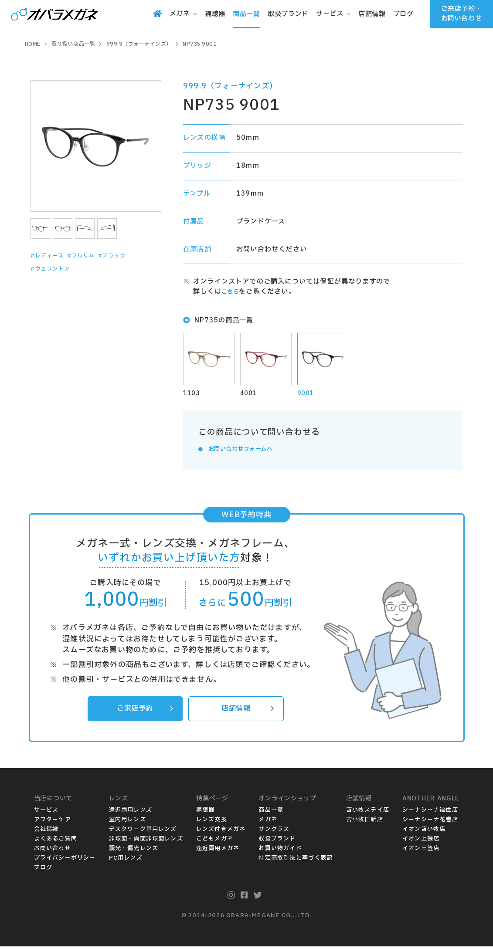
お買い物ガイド (280, 851)
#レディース (51, 255)
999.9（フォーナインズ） (230, 86)
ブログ (43, 870)
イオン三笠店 (420, 851)
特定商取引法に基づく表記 (295, 860)
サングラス (273, 831)
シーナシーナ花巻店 (430, 822)
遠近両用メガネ (217, 851)
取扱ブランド (277, 841)
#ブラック (128, 255)
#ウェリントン (54, 269)
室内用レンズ (127, 822)
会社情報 (46, 831)
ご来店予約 (143, 711)
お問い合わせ (52, 851)
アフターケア (52, 822)
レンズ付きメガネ (221, 831)
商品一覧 (270, 812)
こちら (232, 292)
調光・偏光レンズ (134, 851)
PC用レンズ (126, 860)
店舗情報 (246, 711)
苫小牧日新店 (364, 822)
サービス (46, 812)
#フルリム (90, 255)
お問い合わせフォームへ (247, 450)
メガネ (267, 822)
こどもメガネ (214, 841)
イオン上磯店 (420, 841)
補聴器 (205, 812)
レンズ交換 (211, 822)
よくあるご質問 (55, 841)
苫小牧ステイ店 (367, 812)
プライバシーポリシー (65, 860)
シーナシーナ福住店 (430, 812)
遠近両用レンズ (130, 812)
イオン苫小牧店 (423, 831)
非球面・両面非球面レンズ (146, 841)
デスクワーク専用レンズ (143, 831)
